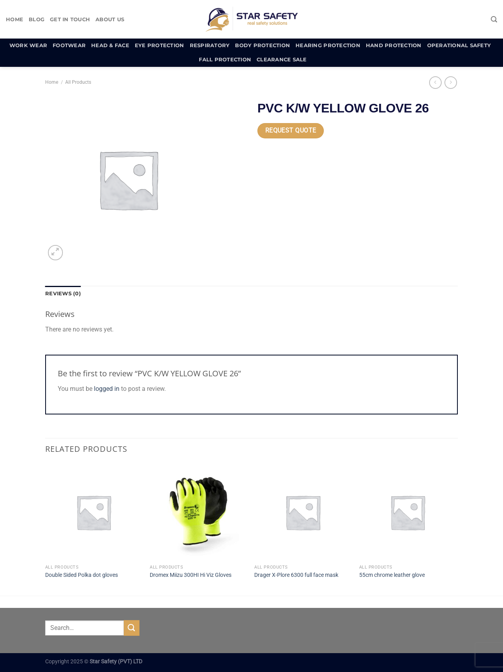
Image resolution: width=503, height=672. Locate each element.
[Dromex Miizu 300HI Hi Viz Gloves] (198, 512)
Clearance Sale (282, 60)
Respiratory (210, 45)
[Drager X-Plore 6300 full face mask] (302, 512)
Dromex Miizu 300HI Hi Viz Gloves (190, 575)
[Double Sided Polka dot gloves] (93, 512)
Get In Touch (70, 19)
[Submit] (132, 627)
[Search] (494, 19)
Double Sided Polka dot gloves (81, 575)
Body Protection (262, 45)
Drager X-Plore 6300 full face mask (296, 575)
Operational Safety (459, 45)
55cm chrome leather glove (392, 575)
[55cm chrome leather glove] (407, 512)
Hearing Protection (328, 45)
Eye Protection (159, 45)
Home (14, 19)
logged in (106, 388)
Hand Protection (394, 45)
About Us (109, 19)
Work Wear (28, 45)
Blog (36, 19)
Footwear (69, 45)
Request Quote (290, 130)
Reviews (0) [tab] (63, 293)
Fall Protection (225, 60)
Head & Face (110, 45)
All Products (78, 82)
